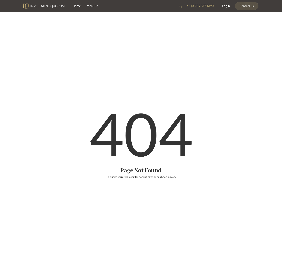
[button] (93, 6)
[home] (43, 6)
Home (77, 6)
